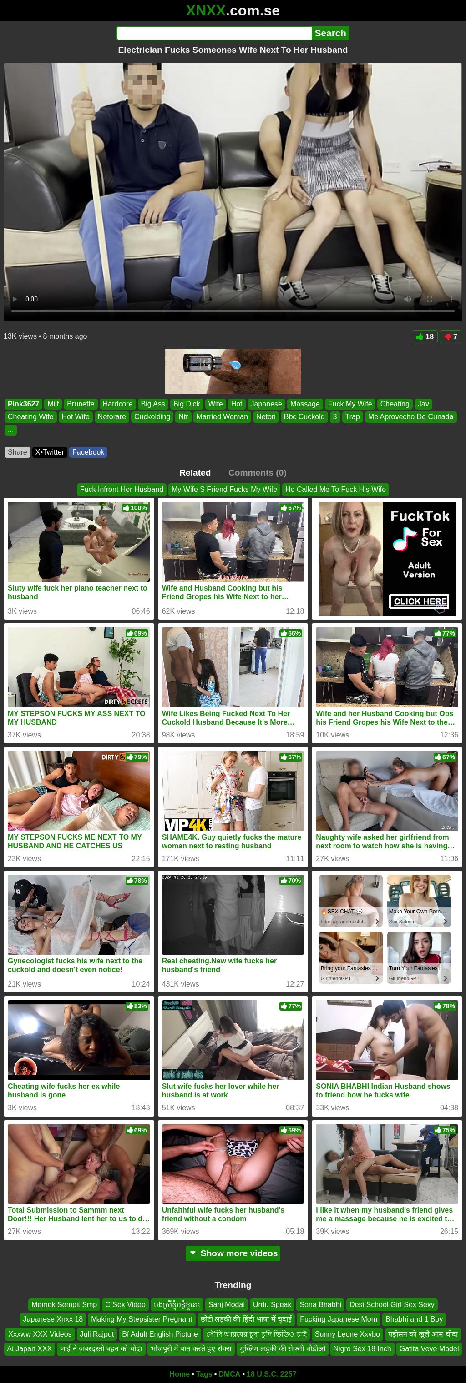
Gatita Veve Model (429, 1349)
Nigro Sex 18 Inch (362, 1349)
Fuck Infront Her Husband (121, 489)
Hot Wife (76, 417)
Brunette (80, 404)
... (11, 430)
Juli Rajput (97, 1334)
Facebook (88, 452)
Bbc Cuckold (304, 417)
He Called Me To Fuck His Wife (335, 489)
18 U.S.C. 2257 (271, 1374)
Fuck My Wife (350, 404)
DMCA (229, 1374)
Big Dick (186, 404)
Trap (352, 417)
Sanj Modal (226, 1304)
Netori (266, 417)
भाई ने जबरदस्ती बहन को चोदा (101, 1349)
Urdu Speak (272, 1304)
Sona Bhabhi (320, 1304)
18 (425, 337)
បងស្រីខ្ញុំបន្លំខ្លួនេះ (177, 1304)
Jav (423, 404)
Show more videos (233, 1253)
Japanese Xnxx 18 (53, 1319)
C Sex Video (125, 1304)
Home (180, 1374)
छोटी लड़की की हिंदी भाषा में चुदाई (246, 1319)
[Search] (214, 33)
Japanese (266, 404)
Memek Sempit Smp (64, 1304)
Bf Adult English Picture (160, 1334)
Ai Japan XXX (29, 1349)
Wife (215, 404)
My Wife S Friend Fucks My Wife (224, 489)
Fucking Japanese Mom (338, 1319)
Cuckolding (152, 417)
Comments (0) (257, 472)
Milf (53, 404)
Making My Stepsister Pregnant (141, 1319)
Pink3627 (23, 404)
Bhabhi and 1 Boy (414, 1319)
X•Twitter (49, 452)
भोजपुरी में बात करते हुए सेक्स (191, 1349)
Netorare (112, 417)
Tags (204, 1374)
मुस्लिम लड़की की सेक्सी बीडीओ (282, 1349)
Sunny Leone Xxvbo (347, 1334)
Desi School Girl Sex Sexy (392, 1304)
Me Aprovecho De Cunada (411, 417)
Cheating (395, 404)
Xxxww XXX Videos (39, 1334)
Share (17, 452)
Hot (237, 404)
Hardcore (118, 404)
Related (195, 472)
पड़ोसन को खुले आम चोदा (423, 1334)
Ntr (183, 417)
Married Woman (222, 417)
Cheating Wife (31, 417)
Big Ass (153, 404)
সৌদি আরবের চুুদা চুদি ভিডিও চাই (256, 1334)
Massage (305, 404)
